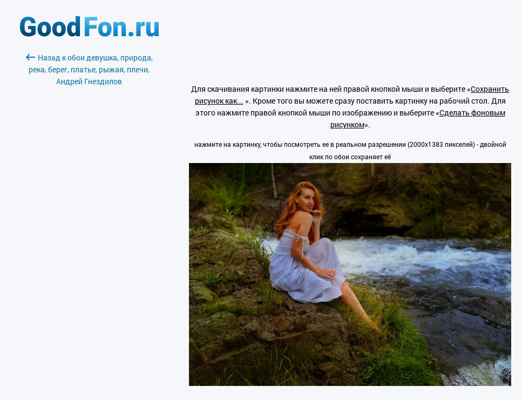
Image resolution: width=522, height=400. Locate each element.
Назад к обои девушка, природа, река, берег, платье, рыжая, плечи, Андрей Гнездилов (89, 69)
